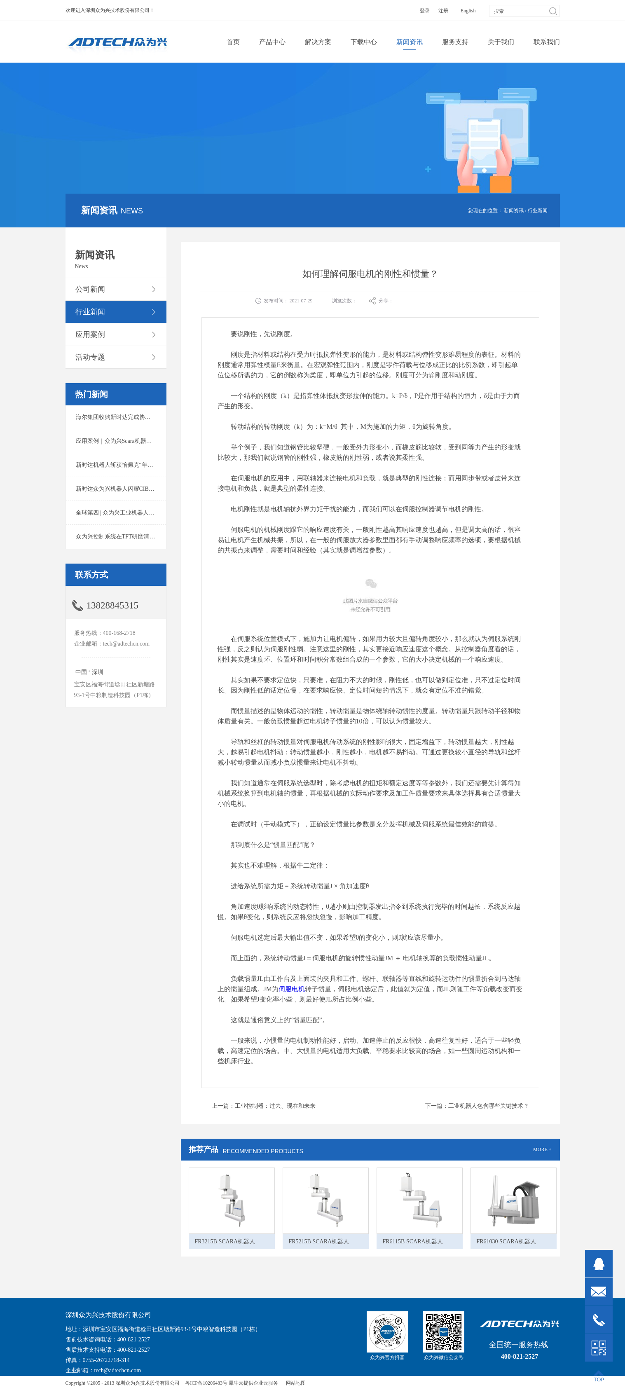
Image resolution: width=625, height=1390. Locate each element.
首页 (233, 41)
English (468, 11)
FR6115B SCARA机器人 (413, 1241)
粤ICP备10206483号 (206, 1383)
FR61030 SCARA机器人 (506, 1241)
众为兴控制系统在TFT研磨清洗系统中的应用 (133, 537)
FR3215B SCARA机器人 (225, 1241)
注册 (443, 11)
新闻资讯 (514, 210)
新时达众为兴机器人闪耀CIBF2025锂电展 (128, 489)
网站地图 (294, 1383)
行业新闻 (538, 210)
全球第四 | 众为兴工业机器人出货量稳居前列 (133, 513)
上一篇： (264, 1106)
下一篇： (477, 1106)
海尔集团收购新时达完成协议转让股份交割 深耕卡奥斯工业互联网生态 (166, 417)
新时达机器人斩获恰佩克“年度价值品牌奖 (129, 465)
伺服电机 (292, 988)
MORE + (542, 1149)
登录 (425, 11)
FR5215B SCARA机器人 (319, 1241)
